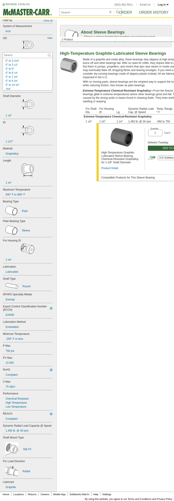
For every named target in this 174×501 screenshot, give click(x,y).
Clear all (48, 20)
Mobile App (59, 494)
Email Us (145, 4)
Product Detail (109, 168)
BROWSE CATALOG (18, 4)
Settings (106, 494)
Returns (32, 494)
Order (125, 12)
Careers (44, 494)
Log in (163, 4)
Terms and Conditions (139, 499)
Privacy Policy (164, 499)
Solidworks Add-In (79, 494)
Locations (18, 494)
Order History (154, 12)
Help (96, 494)
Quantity (154, 129)
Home (6, 494)
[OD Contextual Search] (27, 55)
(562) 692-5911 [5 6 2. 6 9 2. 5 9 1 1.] (124, 4)
